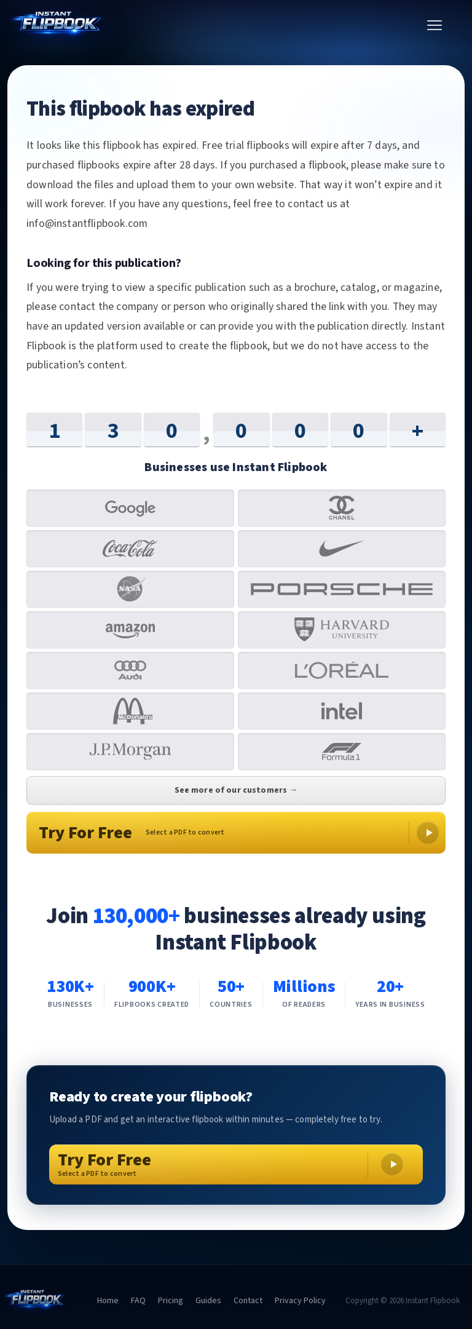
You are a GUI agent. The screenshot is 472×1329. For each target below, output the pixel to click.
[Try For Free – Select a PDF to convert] (236, 1164)
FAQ (138, 1301)
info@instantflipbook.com (87, 223)
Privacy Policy (300, 1301)
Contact (248, 1301)
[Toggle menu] (434, 25)
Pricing (170, 1301)
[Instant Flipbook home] (209, 25)
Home (108, 1301)
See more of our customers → (236, 790)
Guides (208, 1301)
